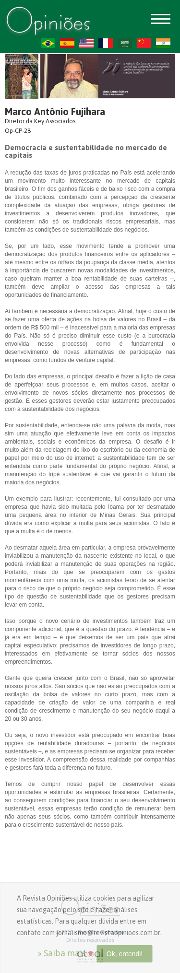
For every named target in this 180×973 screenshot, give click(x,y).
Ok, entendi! (125, 954)
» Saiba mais (61, 953)
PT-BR (48, 43)
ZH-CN (144, 43)
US (86, 43)
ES (67, 43)
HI (163, 43)
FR (105, 43)
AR (125, 43)
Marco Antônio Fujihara (55, 111)
